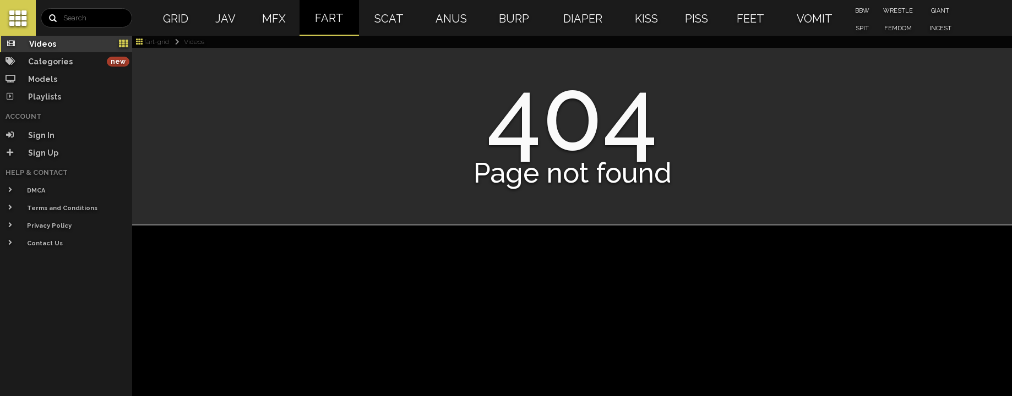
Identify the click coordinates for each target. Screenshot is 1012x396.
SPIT (862, 28)
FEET (750, 18)
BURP (514, 18)
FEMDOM (898, 28)
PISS (696, 18)
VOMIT (815, 18)
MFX (274, 18)
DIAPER (582, 18)
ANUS (451, 18)
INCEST (940, 28)
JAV (225, 18)
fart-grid (152, 42)
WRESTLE (898, 10)
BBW (862, 10)
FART (329, 18)
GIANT (940, 10)
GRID (175, 18)
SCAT (389, 18)
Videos (187, 42)
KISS (646, 18)
